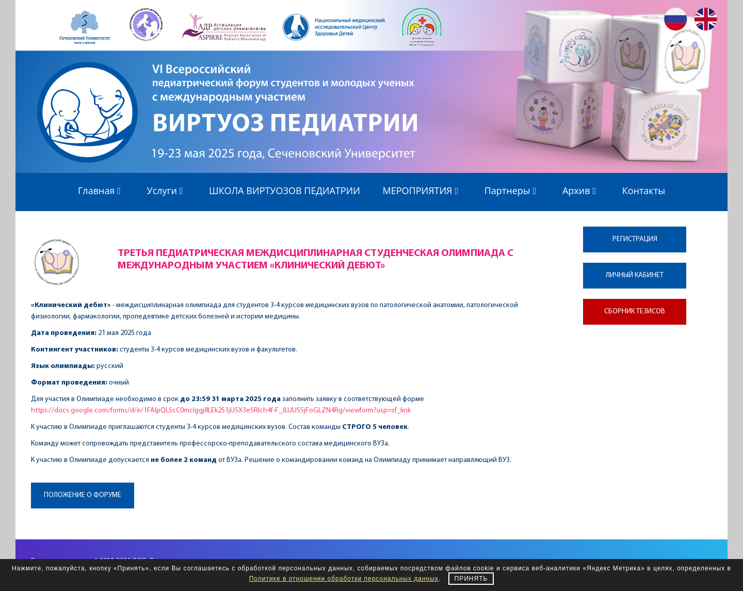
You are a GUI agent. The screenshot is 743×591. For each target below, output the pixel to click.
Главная (101, 190)
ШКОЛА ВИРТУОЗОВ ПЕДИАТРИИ (284, 190)
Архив (581, 190)
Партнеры (512, 190)
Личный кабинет (635, 275)
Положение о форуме (82, 495)
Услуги (167, 190)
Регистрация (634, 239)
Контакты (643, 190)
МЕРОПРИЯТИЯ (422, 190)
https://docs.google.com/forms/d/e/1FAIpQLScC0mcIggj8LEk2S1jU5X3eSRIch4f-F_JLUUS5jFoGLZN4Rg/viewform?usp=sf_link (221, 410)
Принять (471, 578)
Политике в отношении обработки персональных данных (344, 578)
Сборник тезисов (634, 311)
